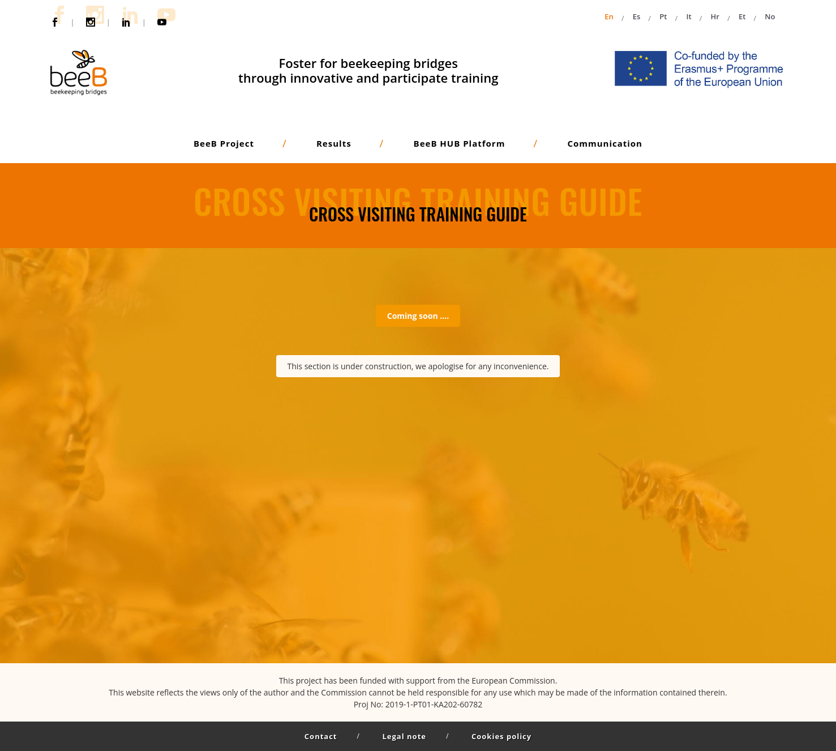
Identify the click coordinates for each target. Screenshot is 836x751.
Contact (321, 736)
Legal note (404, 736)
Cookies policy (501, 736)
